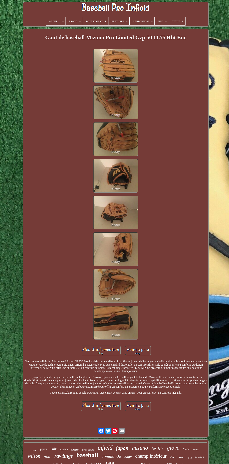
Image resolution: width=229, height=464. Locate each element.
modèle (64, 449)
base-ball (199, 457)
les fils (157, 448)
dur (172, 457)
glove (173, 447)
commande (111, 456)
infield (104, 447)
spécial (75, 450)
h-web (181, 457)
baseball (87, 455)
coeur (196, 449)
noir (47, 456)
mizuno (140, 448)
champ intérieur (151, 456)
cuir (53, 449)
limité (186, 449)
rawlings (63, 456)
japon (122, 448)
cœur (34, 450)
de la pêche (88, 449)
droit (190, 458)
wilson (34, 456)
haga (128, 457)
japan (43, 449)
